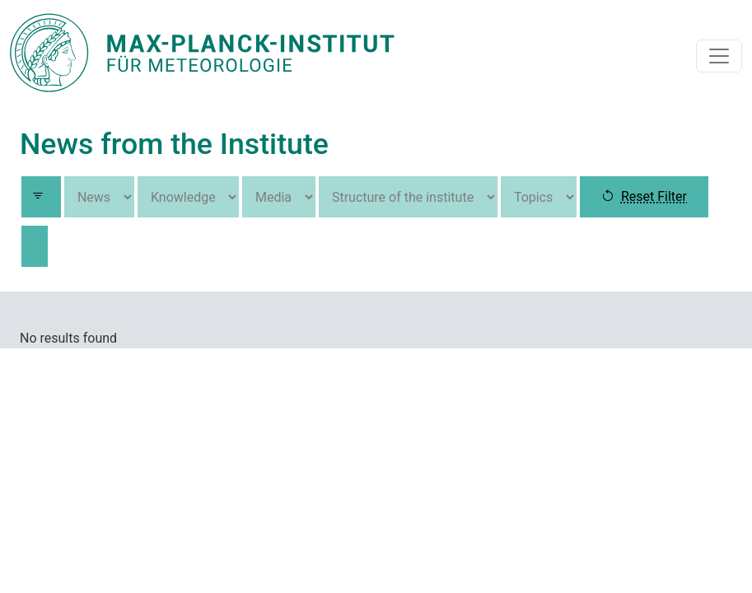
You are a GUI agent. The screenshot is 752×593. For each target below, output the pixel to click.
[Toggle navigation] (719, 56)
